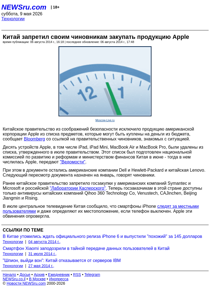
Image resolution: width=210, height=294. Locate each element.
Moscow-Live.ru (105, 120)
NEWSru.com (23, 7)
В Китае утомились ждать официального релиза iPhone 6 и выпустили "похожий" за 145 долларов (102, 236)
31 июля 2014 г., (42, 254)
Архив (39, 274)
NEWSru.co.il (14, 279)
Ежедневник (59, 274)
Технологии (13, 18)
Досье (24, 274)
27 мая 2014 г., (41, 266)
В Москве (37, 279)
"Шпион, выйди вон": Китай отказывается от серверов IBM (62, 260)
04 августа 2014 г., (44, 242)
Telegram (92, 274)
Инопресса (59, 279)
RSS (77, 274)
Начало (9, 274)
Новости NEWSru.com (26, 283)
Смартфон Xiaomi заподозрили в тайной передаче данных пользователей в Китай (86, 248)
